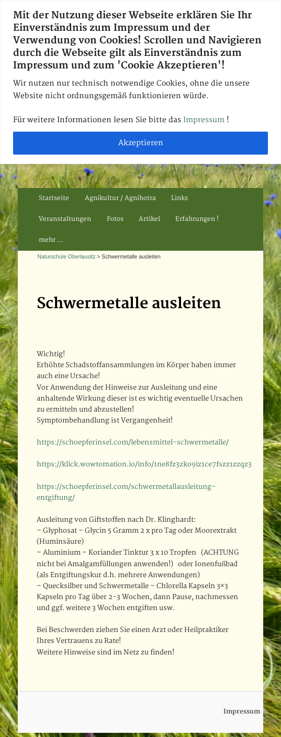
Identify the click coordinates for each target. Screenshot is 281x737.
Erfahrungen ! (197, 219)
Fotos (115, 219)
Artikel (149, 219)
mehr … (51, 240)
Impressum (205, 119)
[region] (140, 82)
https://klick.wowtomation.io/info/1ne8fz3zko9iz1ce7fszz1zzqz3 (144, 464)
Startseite (54, 198)
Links (179, 198)
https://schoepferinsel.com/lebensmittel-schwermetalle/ (133, 442)
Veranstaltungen (65, 219)
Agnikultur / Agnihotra (120, 198)
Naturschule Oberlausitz (67, 257)
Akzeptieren (140, 142)
